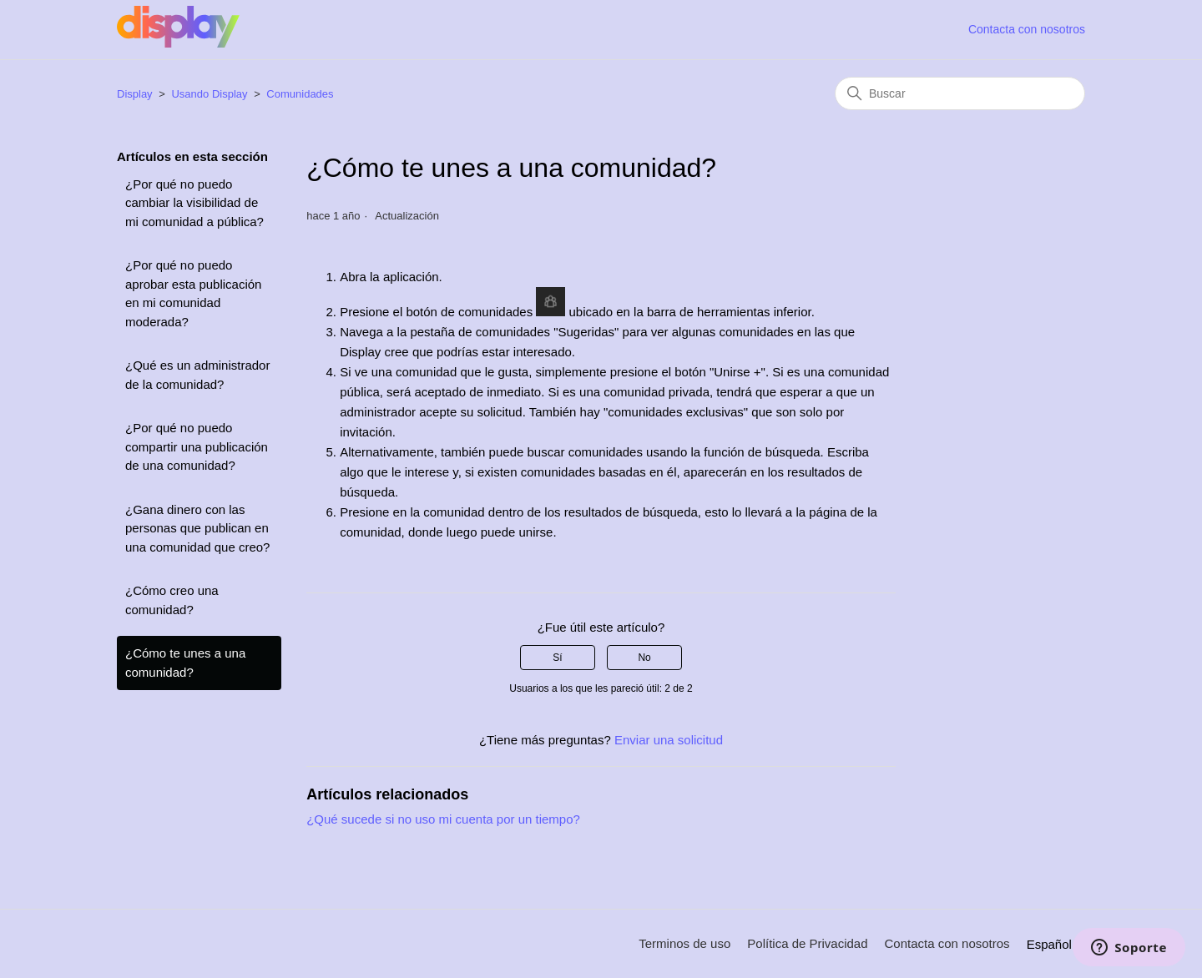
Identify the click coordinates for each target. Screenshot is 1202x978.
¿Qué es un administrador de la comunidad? (197, 374)
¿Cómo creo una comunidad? (172, 600)
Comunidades (299, 94)
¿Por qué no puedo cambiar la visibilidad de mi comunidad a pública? (194, 203)
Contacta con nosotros (1026, 29)
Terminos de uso (684, 943)
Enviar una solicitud (668, 740)
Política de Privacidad (807, 943)
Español (1056, 944)
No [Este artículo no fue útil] (644, 657)
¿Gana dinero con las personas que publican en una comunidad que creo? (197, 528)
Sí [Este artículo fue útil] (557, 657)
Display (136, 94)
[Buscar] (960, 93)
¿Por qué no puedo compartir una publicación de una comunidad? (196, 446)
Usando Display (209, 94)
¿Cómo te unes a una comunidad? (185, 662)
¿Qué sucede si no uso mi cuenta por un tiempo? (443, 819)
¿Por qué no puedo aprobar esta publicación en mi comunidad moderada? (193, 293)
